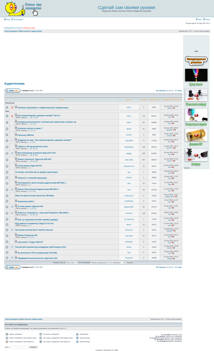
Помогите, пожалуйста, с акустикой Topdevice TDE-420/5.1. (43, 213)
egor (129, 252)
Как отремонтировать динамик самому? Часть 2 (39, 116)
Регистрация (17, 19)
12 (33, 215)
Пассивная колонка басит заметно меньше (34, 230)
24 (31, 161)
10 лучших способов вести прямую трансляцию (36, 172)
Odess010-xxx (129, 166)
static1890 (129, 140)
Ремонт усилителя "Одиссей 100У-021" (35, 159)
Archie (129, 247)
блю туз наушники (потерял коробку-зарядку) (38, 220)
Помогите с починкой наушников (32, 178)
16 (31, 117)
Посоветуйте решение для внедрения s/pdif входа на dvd (40, 247)
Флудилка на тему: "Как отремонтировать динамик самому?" (45, 140)
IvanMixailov (129, 201)
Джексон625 (129, 207)
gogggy (129, 153)
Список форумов (10, 31)
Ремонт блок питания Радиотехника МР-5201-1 (38, 189)
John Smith (129, 160)
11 (176, 90)
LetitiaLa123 (129, 196)
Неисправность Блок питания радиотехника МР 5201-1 (42, 183)
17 (33, 117)
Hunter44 (129, 213)
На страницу (160, 90)
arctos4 (129, 135)
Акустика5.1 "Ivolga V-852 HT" (31, 242)
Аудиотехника (36, 31)
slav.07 (169, 161)
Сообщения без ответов (13, 28)
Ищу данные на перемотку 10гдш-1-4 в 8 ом (34, 223)
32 (36, 148)
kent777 (169, 148)
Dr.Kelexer (129, 230)
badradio (169, 130)
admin (129, 107)
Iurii (169, 117)
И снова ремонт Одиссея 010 (30, 206)
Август (128, 224)
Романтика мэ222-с (26, 201)
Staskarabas (128, 147)
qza (129, 172)
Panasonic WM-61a (26, 135)
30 (31, 148)
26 (36, 161)
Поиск (206, 19)
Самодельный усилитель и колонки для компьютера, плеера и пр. (47, 122)
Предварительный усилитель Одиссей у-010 (37, 258)
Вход (7, 19)
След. (180, 90)
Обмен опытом (24, 31)
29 (33, 155)
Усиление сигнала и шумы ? (30, 128)
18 (36, 117)
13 (36, 215)
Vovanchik (129, 258)
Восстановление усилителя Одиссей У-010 (36, 153)
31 (33, 148)
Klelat (169, 259)
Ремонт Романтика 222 (28, 235)
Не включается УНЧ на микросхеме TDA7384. (37, 253)
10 (34, 124)
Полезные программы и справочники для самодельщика (43, 108)
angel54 (169, 231)
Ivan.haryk (129, 236)
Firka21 (129, 177)
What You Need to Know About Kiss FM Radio (34, 196)
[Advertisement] (93, 36)
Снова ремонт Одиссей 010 (30, 166)
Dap (129, 183)
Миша (129, 129)
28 (31, 155)
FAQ (198, 19)
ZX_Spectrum (129, 219)
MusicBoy (129, 242)
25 (33, 161)
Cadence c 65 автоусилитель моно (33, 146)
